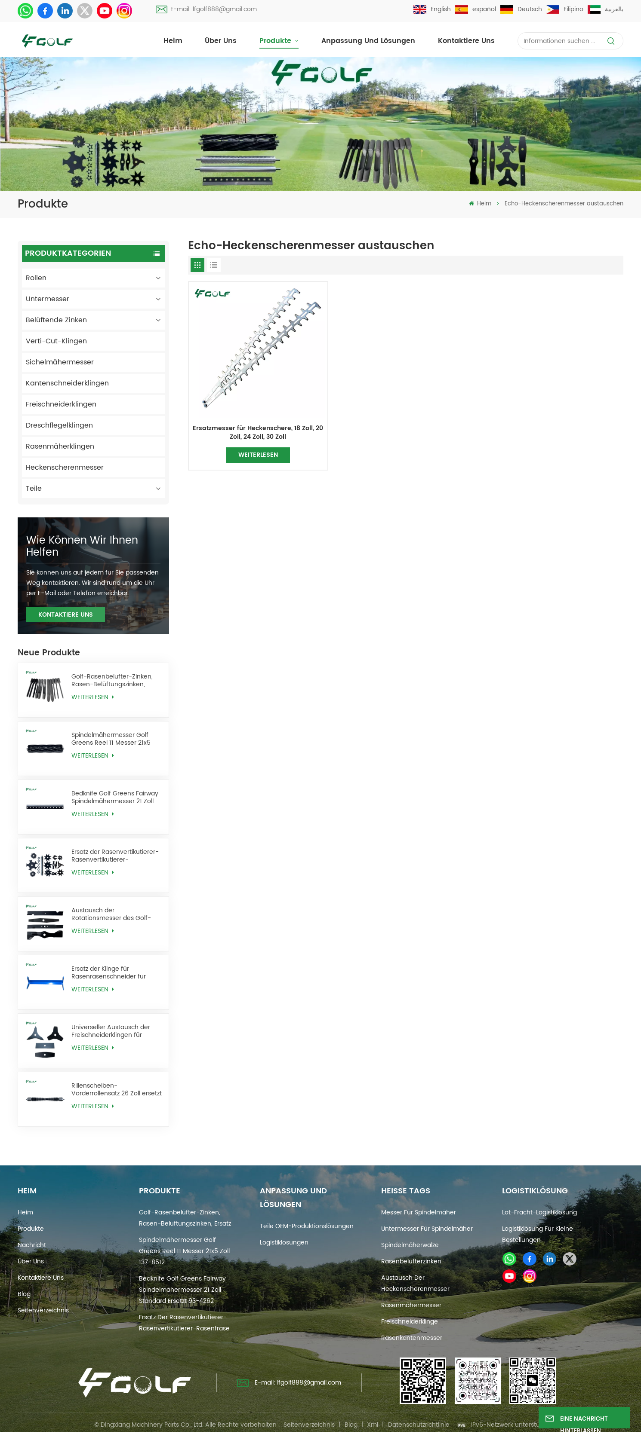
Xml (372, 1425)
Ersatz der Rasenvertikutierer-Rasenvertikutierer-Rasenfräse (115, 855)
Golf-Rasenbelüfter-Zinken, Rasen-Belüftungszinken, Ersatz (112, 680)
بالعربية (605, 9)
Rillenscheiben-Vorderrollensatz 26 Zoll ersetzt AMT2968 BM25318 (116, 1089)
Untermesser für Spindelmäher (427, 1229)
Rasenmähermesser (411, 1305)
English (432, 9)
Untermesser (47, 299)
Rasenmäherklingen (60, 446)
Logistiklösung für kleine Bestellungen (537, 1234)
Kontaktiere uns (466, 40)
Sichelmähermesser (60, 362)
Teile (34, 488)
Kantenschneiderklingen (67, 383)
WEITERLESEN (92, 697)
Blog (24, 1294)
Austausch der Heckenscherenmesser (415, 1283)
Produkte (276, 40)
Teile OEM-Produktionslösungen (307, 1226)
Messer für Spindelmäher (418, 1212)
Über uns (221, 40)
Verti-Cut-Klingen (56, 341)
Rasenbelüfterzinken (411, 1261)
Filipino (564, 9)
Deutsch (521, 9)
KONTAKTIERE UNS (65, 615)
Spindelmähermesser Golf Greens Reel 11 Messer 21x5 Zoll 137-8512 (111, 738)
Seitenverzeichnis (43, 1310)
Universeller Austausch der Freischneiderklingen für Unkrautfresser (110, 1031)
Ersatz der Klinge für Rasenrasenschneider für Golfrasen (108, 972)
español (475, 9)
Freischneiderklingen (61, 404)
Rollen (36, 278)
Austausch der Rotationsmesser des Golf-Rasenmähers (111, 914)
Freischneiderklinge (409, 1322)
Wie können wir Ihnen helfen (82, 546)
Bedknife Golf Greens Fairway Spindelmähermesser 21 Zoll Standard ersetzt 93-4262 (114, 797)
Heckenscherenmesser (65, 467)
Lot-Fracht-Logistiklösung (539, 1212)
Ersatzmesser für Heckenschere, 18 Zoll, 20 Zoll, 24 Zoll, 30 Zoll (258, 432)
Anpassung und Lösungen (368, 40)
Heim (172, 40)
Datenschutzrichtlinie (419, 1425)
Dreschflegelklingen (59, 425)
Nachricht (32, 1245)
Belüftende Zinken (56, 320)
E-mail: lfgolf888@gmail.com (206, 9)
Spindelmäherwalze (410, 1245)
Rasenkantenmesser (411, 1338)
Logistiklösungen (284, 1242)
